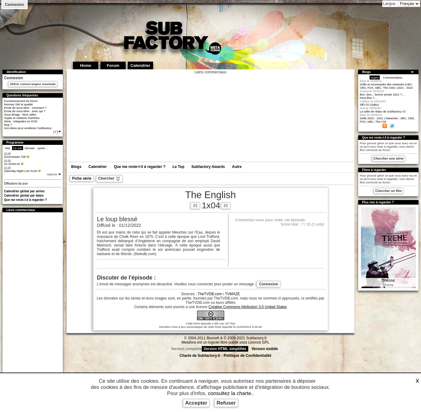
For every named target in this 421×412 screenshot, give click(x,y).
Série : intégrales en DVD (20, 121)
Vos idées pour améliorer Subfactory (28, 128)
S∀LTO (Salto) (369, 104)
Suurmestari (15, 156)
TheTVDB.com (210, 294)
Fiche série (81, 178)
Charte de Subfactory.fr (200, 355)
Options (52, 174)
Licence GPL (258, 342)
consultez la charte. (230, 393)
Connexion (14, 4)
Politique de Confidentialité (247, 355)
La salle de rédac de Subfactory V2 (383, 111)
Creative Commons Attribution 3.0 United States (247, 307)
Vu (12, 163)
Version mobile (265, 349)
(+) (57, 132)
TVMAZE (232, 294)
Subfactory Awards (208, 167)
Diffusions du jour (16, 183)
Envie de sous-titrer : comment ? (25, 107)
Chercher (109, 178)
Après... (42, 148)
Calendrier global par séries (24, 191)
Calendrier (97, 167)
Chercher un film (388, 191)
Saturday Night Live (20, 171)
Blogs (76, 167)
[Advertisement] (32, 307)
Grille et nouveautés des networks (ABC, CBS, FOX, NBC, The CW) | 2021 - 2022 (386, 86)
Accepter (196, 403)
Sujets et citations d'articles (21, 118)
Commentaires (392, 77)
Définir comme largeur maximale (32, 84)
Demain (30, 148)
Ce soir (17, 148)
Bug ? (8, 124)
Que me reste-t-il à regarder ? (25, 200)
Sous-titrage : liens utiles (20, 114)
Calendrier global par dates (24, 195)
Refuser (226, 403)
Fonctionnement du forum (21, 101)
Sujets (374, 77)
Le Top (178, 167)
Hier (7, 148)
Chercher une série (389, 158)
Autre (236, 167)
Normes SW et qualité (18, 104)
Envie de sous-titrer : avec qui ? (24, 111)
